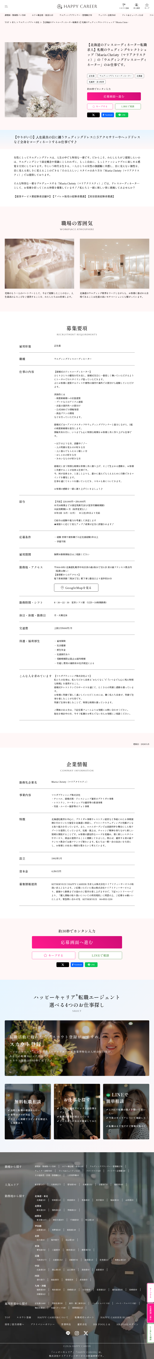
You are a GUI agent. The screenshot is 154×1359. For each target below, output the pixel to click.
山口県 (71, 1269)
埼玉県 (89, 1219)
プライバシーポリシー (43, 1324)
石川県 (41, 1239)
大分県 (86, 1289)
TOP (7, 1317)
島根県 (100, 1269)
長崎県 (71, 1289)
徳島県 (55, 1279)
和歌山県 (120, 1259)
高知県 (83, 1279)
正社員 (92, 75)
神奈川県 (58, 1219)
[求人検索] (136, 6)
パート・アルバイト (126, 1303)
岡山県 (56, 1269)
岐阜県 (70, 1249)
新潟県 (71, 1229)
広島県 (41, 1269)
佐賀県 (101, 1289)
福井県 (55, 1239)
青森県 (85, 1200)
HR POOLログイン (128, 1324)
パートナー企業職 (116, 1170)
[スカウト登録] (124, 6)
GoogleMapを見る (78, 588)
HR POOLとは (101, 1324)
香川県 (41, 1279)
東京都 (40, 1184)
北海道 (139, 75)
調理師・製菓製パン (15, 15)
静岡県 (86, 1249)
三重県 (56, 1249)
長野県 (56, 1229)
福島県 (114, 1200)
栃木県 (41, 1210)
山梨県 (41, 1229)
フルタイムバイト (100, 1303)
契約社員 (57, 1303)
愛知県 (71, 1184)
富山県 (69, 1239)
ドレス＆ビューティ (132, 15)
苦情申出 (66, 1324)
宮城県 (56, 1200)
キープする (102, 106)
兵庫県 (87, 1184)
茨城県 (71, 1210)
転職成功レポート (84, 1317)
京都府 (103, 1184)
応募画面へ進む (114, 96)
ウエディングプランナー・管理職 (75, 15)
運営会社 (82, 1324)
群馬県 (56, 1210)
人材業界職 (73, 1175)
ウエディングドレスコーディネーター (115, 75)
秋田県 (71, 1200)
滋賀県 (88, 1259)
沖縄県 (41, 1294)
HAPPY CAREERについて (53, 1317)
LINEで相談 (128, 106)
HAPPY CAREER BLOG (115, 1317)
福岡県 (118, 1184)
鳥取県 (85, 1269)
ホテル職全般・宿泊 (42, 15)
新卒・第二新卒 (77, 1303)
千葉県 (74, 1219)
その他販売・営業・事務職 (48, 1175)
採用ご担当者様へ (14, 1324)
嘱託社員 (40, 1307)
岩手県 (100, 1200)
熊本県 (56, 1289)
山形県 (129, 1200)
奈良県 (104, 1259)
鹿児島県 (117, 1289)
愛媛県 (69, 1279)
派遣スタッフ (58, 1307)
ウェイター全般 (107, 15)
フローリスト (93, 1170)
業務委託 (77, 1307)
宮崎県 (133, 1289)
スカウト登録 (24, 1317)
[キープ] (147, 6)
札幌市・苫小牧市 (96, 81)
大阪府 (56, 1184)
